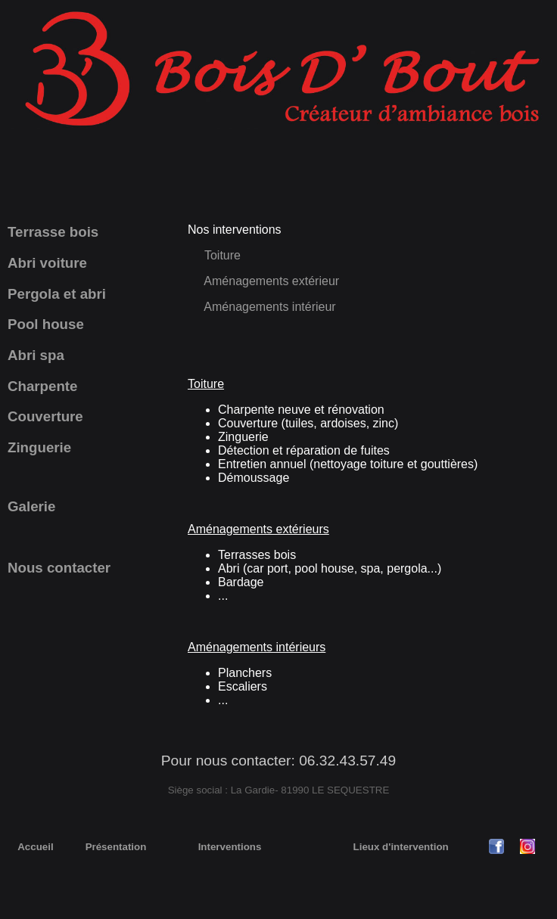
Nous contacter (59, 568)
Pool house (46, 324)
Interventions (230, 846)
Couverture (45, 416)
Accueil (35, 846)
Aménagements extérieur (271, 281)
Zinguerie (39, 447)
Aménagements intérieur (268, 306)
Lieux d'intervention (401, 846)
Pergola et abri (57, 294)
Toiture (222, 255)
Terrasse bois (53, 232)
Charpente (43, 386)
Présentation (116, 846)
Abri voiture (47, 263)
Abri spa (36, 355)
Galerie (31, 506)
